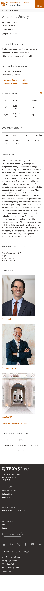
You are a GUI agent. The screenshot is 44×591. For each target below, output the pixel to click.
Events (4, 528)
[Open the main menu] (39, 4)
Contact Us (6, 498)
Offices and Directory (9, 487)
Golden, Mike (18, 298)
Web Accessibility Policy (10, 568)
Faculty (19, 510)
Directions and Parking (10, 490)
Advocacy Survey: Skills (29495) (16, 80)
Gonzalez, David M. (18, 346)
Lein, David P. (18, 395)
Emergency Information (10, 560)
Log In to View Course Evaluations (15, 423)
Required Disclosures (11, 557)
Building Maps (7, 494)
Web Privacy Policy (8, 564)
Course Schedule (12, 10)
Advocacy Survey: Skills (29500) (16, 83)
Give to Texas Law (12, 534)
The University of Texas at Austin (18, 552)
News (4, 524)
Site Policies (6, 571)
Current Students (8, 510)
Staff (25, 510)
